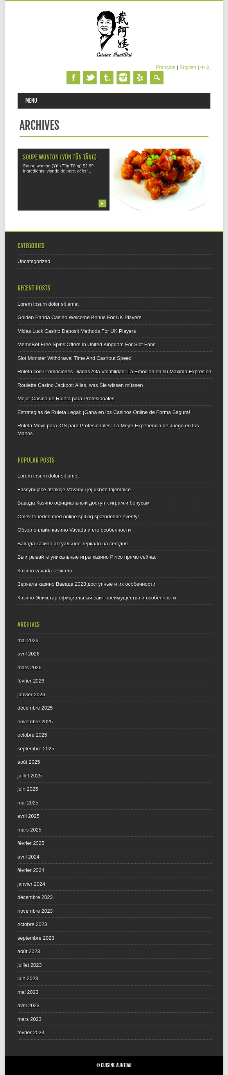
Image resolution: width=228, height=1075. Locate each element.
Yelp (140, 77)
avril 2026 (28, 654)
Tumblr (106, 77)
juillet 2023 (30, 965)
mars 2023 (29, 1019)
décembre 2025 (35, 708)
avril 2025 (28, 816)
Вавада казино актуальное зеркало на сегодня (73, 544)
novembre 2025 (35, 722)
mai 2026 (28, 640)
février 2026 (31, 681)
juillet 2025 (30, 776)
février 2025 (31, 843)
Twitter (90, 77)
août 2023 (29, 951)
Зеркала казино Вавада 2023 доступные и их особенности (87, 584)
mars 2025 (29, 830)
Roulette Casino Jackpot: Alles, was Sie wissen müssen (80, 385)
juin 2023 (28, 978)
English (188, 67)
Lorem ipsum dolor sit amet (48, 304)
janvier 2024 (31, 884)
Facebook (73, 77)
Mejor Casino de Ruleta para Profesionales (66, 398)
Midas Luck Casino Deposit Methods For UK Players (77, 331)
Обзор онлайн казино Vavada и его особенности (74, 530)
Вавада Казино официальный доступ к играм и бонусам (84, 503)
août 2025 (29, 762)
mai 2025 (28, 803)
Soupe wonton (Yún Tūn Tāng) (60, 157)
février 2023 (31, 1032)
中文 (205, 67)
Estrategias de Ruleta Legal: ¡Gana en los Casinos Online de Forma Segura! (104, 412)
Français (166, 67)
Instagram (123, 77)
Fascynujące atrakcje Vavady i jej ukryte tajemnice (74, 489)
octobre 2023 (32, 924)
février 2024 (31, 870)
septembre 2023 (36, 938)
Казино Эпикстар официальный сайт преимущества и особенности (97, 598)
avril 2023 (28, 1005)
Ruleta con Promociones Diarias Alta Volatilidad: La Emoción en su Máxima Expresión (115, 371)
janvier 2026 (31, 694)
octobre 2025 (32, 735)
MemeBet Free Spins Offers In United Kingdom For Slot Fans (87, 344)
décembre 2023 (35, 897)
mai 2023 (28, 992)
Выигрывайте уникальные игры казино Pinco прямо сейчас (87, 557)
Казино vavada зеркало (45, 571)
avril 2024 (28, 857)
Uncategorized (34, 261)
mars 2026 (29, 667)
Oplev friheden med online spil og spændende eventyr (78, 516)
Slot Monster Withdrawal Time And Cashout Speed (75, 358)
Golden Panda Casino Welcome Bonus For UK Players (80, 317)
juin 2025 (28, 789)
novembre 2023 (35, 911)
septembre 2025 (36, 749)
